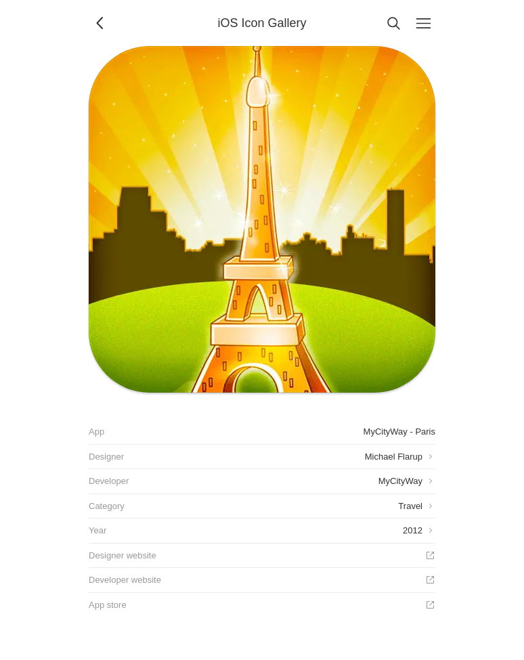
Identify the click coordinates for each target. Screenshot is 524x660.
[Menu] (423, 23)
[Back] (101, 23)
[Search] (393, 23)
